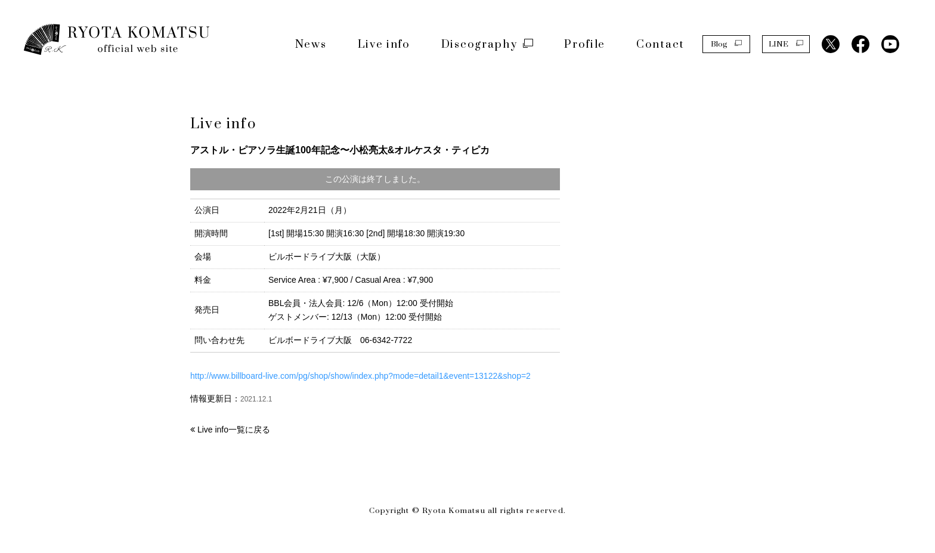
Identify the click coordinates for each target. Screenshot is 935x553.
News (311, 44)
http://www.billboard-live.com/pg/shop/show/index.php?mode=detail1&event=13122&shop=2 (360, 376)
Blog (726, 43)
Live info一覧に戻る (233, 429)
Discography (487, 44)
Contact (660, 44)
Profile (584, 44)
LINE (786, 43)
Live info (384, 44)
